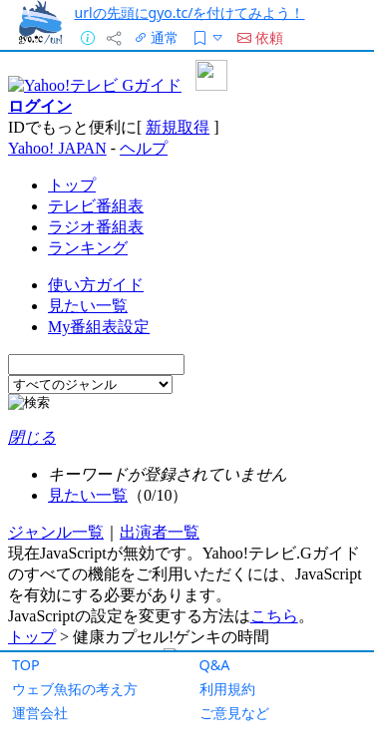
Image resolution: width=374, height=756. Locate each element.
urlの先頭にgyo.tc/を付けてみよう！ (190, 12)
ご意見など (234, 712)
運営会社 (40, 712)
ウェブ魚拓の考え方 (75, 688)
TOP (26, 664)
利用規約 (227, 688)
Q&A (214, 664)
